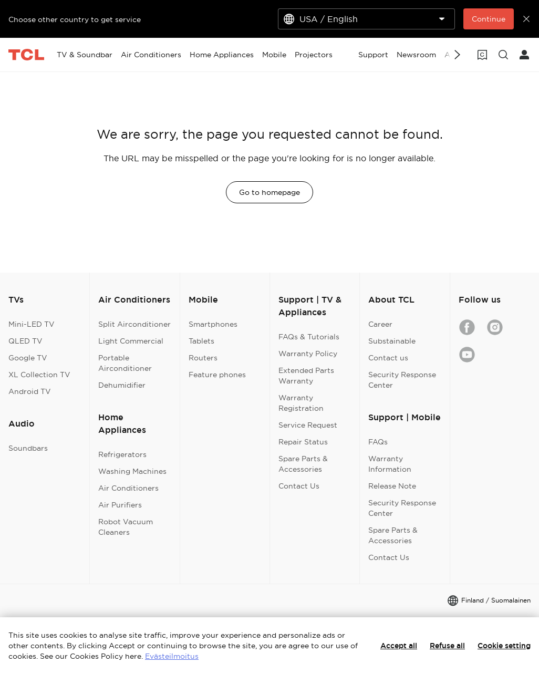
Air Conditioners (128, 488)
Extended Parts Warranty (306, 376)
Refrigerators (122, 454)
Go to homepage (269, 192)
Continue (488, 19)
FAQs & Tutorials (308, 336)
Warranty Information (389, 464)
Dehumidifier (122, 385)
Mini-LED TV (31, 324)
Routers (203, 357)
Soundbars (28, 448)
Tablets (201, 341)
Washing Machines (132, 471)
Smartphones (213, 324)
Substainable (392, 341)
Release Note (392, 486)
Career (380, 324)
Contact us (388, 357)
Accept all (398, 645)
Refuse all (447, 645)
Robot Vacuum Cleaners (125, 527)
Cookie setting (504, 645)
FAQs (378, 442)
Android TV (29, 391)
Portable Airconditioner (125, 363)
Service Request (307, 425)
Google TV (27, 357)
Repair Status (303, 442)
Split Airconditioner (134, 324)
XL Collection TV (39, 374)
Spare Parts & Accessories (303, 464)
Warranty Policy (307, 353)
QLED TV (25, 341)
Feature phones (217, 374)
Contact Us (298, 486)
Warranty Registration (301, 403)
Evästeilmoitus (172, 656)
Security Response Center (402, 380)
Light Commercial (130, 341)
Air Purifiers (120, 505)
